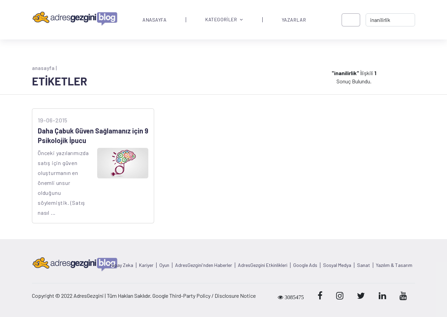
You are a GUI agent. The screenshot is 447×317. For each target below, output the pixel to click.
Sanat (363, 265)
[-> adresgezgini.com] (390, 19)
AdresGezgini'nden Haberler (203, 265)
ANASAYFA (154, 20)
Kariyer (146, 265)
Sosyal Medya (337, 265)
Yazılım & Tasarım (394, 265)
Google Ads (305, 265)
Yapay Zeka (121, 265)
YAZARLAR (294, 20)
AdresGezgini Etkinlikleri (262, 265)
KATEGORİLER (224, 19)
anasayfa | (44, 68)
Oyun (164, 265)
